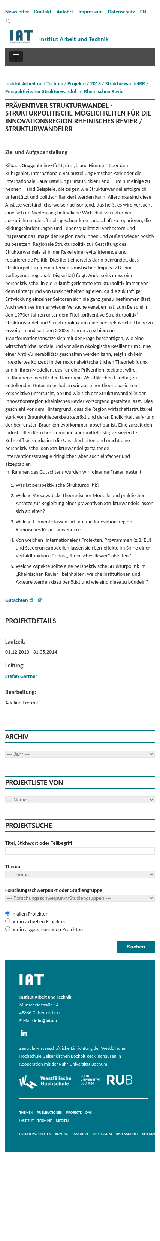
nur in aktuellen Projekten (38, 921)
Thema (12, 866)
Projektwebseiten (35, 1133)
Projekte (76, 83)
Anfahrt (65, 12)
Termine (44, 1120)
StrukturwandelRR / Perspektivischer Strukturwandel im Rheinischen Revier (76, 87)
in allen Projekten (29, 914)
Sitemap (149, 1133)
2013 (95, 83)
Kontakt (42, 12)
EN (143, 12)
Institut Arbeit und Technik (34, 83)
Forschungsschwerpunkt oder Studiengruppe (53, 890)
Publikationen (50, 1112)
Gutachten (16, 600)
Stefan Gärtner (21, 676)
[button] (16, 56)
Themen (26, 1112)
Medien (62, 1120)
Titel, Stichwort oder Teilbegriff (38, 843)
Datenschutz (121, 12)
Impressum (90, 12)
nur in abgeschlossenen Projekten (46, 929)
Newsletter (17, 12)
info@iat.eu (45, 1020)
